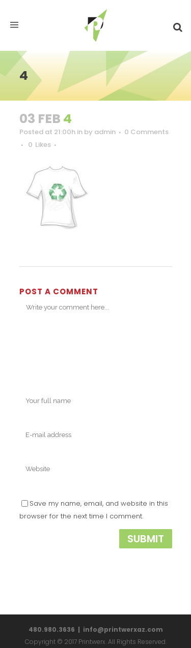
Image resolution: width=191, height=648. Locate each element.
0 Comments (146, 132)
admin (105, 132)
